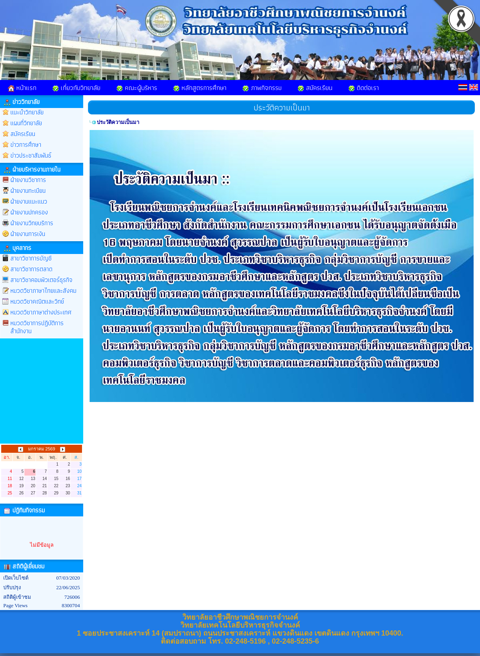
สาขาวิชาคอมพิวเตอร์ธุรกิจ (41, 280)
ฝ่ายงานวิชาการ (28, 180)
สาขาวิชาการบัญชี (31, 258)
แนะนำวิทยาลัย (27, 112)
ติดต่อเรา (363, 87)
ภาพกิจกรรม (262, 87)
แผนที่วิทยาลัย (26, 123)
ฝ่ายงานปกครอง (29, 212)
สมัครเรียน (315, 87)
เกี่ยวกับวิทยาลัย (76, 87)
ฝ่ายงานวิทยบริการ (31, 223)
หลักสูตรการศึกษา (199, 87)
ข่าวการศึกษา (25, 145)
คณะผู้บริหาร (136, 87)
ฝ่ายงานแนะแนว (28, 201)
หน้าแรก (22, 87)
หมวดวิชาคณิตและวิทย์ (37, 301)
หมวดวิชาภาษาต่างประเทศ (41, 312)
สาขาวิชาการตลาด (31, 269)
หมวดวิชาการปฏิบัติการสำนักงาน (37, 327)
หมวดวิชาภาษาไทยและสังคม (43, 291)
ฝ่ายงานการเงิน (27, 234)
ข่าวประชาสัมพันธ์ (30, 155)
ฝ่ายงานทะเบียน (28, 191)
